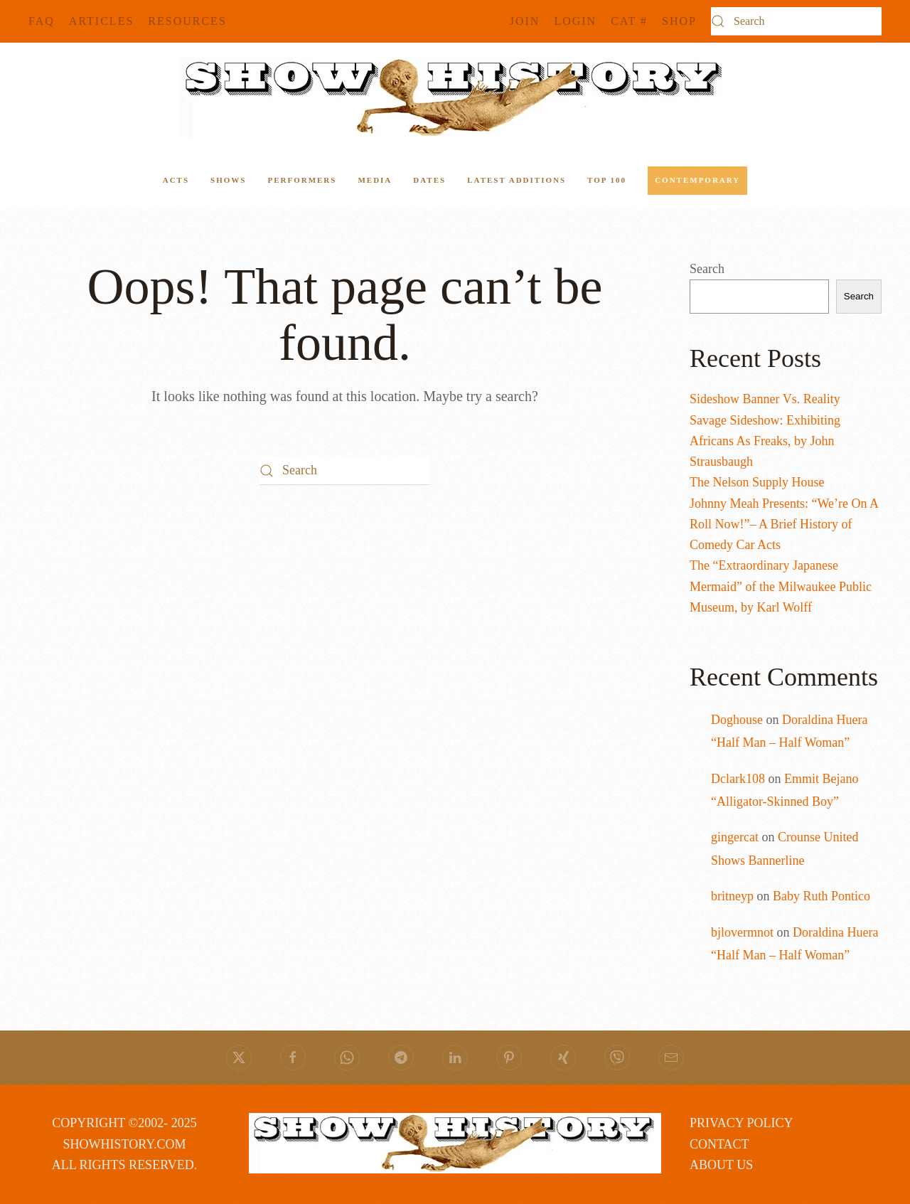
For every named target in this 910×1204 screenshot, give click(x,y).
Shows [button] (228, 180)
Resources (187, 21)
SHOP (679, 21)
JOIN (525, 21)
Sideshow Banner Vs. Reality (765, 399)
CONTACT (719, 1144)
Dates (429, 180)
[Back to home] (455, 97)
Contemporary (697, 180)
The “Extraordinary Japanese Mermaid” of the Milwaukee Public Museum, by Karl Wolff (781, 586)
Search (707, 269)
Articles (101, 21)
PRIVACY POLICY (741, 1123)
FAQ (41, 21)
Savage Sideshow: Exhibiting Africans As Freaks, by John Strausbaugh (765, 441)
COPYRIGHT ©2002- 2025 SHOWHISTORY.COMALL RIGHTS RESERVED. (124, 1144)
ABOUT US (721, 1165)
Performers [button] (301, 180)
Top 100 (606, 180)
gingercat (735, 837)
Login (575, 21)
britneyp (732, 896)
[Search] (796, 21)
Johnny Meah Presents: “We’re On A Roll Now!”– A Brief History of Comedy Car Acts (784, 524)
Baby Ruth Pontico (821, 896)
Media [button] (375, 180)
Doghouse (737, 720)
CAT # (629, 21)
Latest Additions (516, 180)
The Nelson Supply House (757, 482)
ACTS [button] (176, 180)
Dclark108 (738, 779)
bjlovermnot (742, 932)
